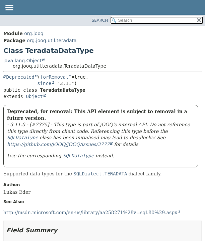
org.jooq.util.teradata (51, 40)
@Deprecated (19, 77)
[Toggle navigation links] (9, 8)
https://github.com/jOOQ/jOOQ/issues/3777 (58, 144)
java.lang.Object (22, 60)
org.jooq (33, 33)
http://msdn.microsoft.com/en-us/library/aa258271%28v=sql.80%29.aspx (90, 212)
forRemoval (54, 77)
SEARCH (100, 20)
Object (34, 96)
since (44, 83)
